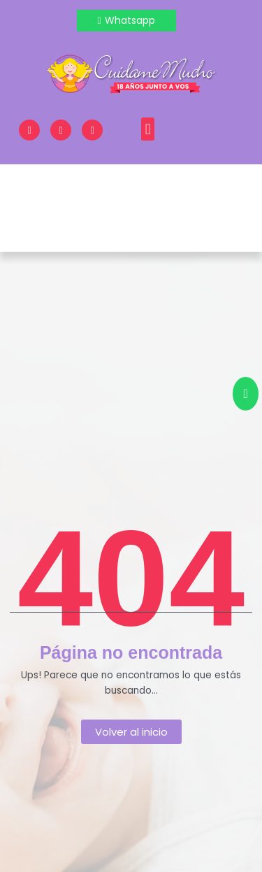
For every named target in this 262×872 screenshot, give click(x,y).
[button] (147, 129)
